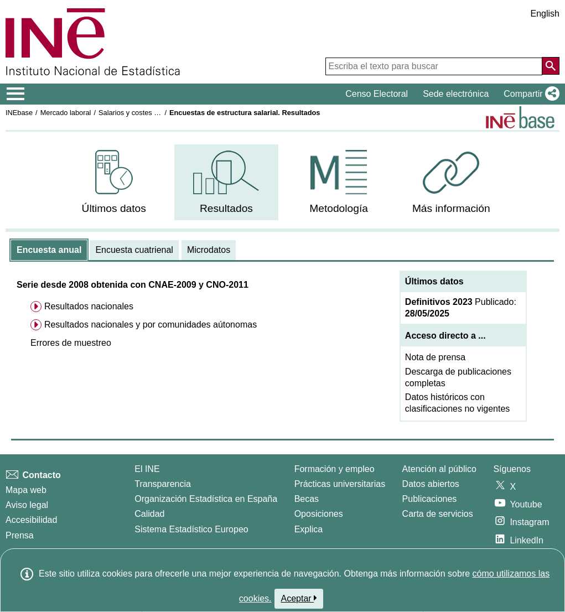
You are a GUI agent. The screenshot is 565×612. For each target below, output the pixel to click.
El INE (146, 469)
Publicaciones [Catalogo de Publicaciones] (429, 499)
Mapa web (26, 490)
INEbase (19, 112)
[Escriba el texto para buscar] (433, 66)
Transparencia (162, 484)
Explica (308, 529)
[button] (529, 94)
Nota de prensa (435, 357)
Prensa (20, 535)
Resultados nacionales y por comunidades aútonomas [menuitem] (150, 324)
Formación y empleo (334, 469)
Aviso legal (27, 505)
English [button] (545, 13)
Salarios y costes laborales (141, 112)
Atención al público (439, 469)
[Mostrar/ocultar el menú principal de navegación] (16, 94)
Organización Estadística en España (205, 499)
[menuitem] (114, 182)
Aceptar (299, 598)
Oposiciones (318, 513)
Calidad (149, 513)
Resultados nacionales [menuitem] (88, 306)
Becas (306, 499)
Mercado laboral (65, 112)
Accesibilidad (31, 520)
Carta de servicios (437, 513)
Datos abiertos (430, 484)
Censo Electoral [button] (376, 93)
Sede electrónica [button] (456, 93)
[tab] (49, 250)
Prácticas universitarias (340, 484)
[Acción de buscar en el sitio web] (550, 66)
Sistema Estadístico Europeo (191, 529)
